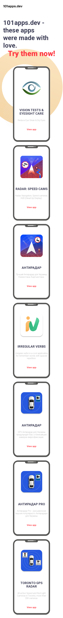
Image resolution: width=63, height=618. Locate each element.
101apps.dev (12, 6)
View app (31, 129)
